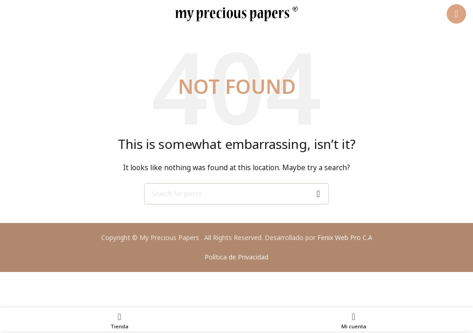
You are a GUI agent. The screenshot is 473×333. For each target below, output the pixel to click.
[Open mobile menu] (456, 14)
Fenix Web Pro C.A (344, 237)
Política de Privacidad (236, 257)
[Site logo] (236, 13)
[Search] (236, 193)
